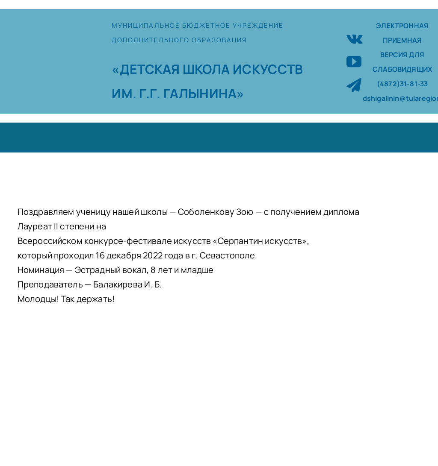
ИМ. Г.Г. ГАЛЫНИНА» (178, 93)
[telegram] (353, 84)
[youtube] (353, 61)
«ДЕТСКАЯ (147, 69)
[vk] (354, 37)
